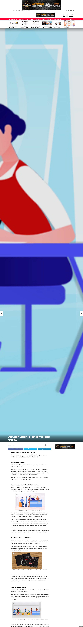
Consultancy (58, 19)
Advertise (29, 10)
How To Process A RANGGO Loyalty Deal (69, 27)
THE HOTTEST (22, 20)
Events (63, 15)
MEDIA (43, 20)
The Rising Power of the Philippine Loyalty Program (47, 27)
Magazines (71, 15)
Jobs (67, 15)
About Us (13, 10)
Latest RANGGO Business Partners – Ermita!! (13, 27)
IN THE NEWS (30, 20)
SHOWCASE (38, 20)
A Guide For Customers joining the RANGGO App (24, 27)
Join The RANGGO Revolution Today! (56, 27)
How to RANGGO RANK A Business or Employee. (35, 27)
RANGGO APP (14, 20)
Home (9, 10)
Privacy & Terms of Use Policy (21, 10)
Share (17, 495)
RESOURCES (50, 20)
